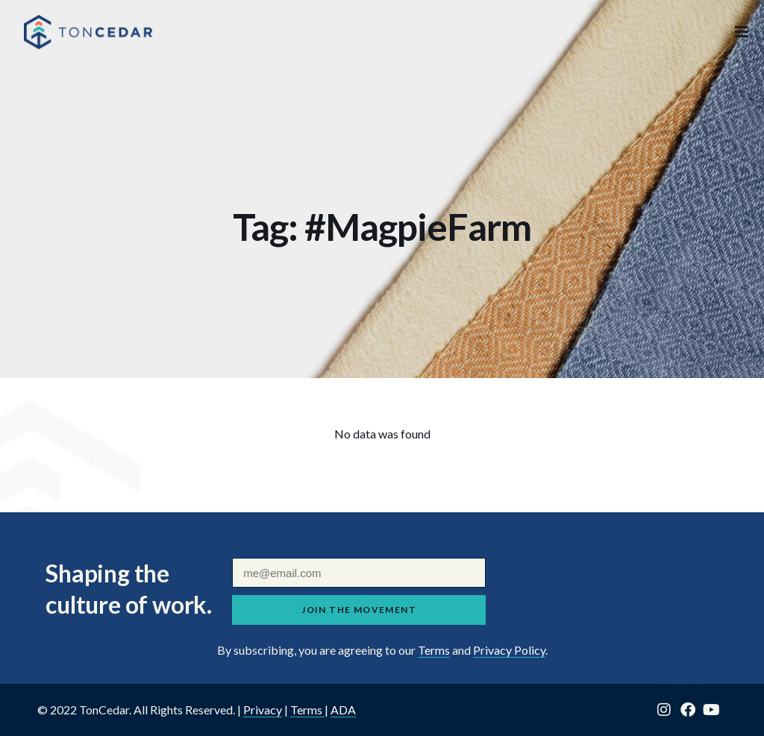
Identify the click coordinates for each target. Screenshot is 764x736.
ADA (343, 709)
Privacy (262, 709)
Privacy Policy (509, 650)
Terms (434, 650)
